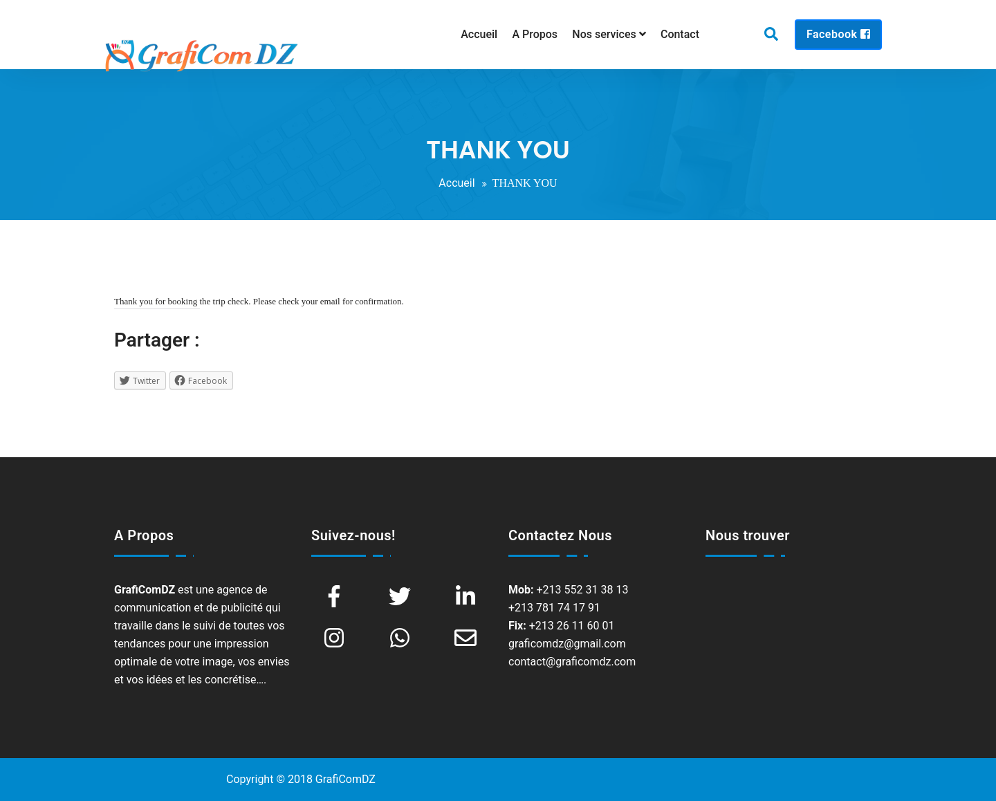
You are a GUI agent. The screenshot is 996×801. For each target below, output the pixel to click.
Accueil (456, 183)
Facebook (838, 34)
